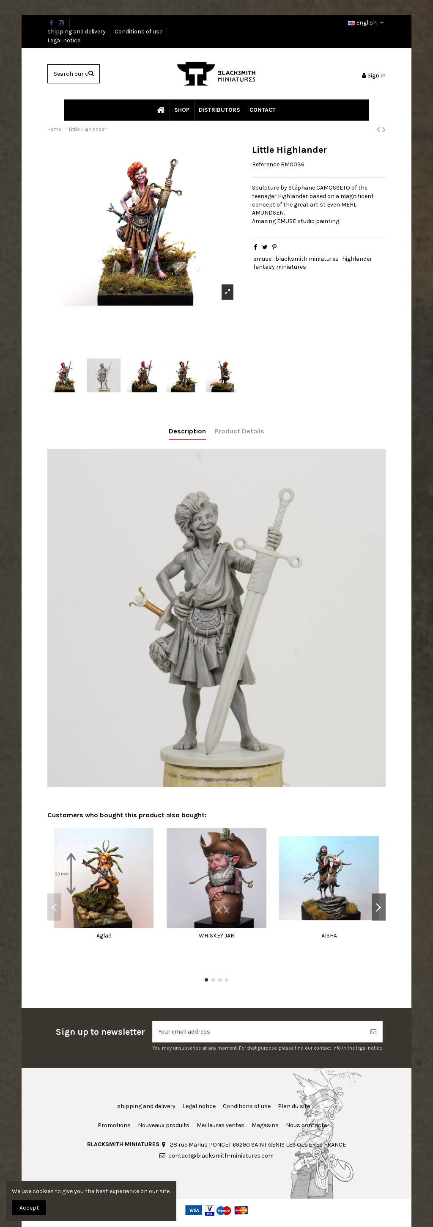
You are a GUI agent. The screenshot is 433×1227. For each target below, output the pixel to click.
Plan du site (294, 1106)
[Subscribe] (373, 1031)
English (367, 22)
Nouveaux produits (163, 1125)
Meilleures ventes (220, 1125)
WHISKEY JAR (216, 935)
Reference (266, 164)
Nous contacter (307, 1125)
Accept (29, 1207)
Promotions (114, 1125)
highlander (357, 258)
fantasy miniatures (279, 266)
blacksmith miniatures (307, 258)
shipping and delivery (77, 31)
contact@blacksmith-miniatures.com (221, 1155)
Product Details (239, 431)
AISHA (329, 935)
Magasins (265, 1125)
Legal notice (63, 40)
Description (187, 431)
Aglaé (103, 935)
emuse (262, 258)
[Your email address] (258, 1031)
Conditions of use (139, 31)
